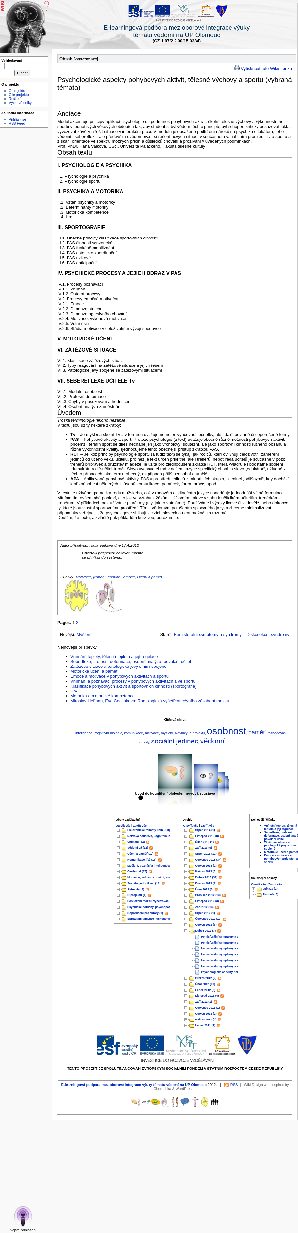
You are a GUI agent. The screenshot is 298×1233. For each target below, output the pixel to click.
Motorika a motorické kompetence (102, 695)
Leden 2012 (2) (205, 990)
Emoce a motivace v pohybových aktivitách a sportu (119, 676)
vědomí (212, 741)
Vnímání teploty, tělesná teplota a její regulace (114, 656)
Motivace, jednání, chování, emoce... (152, 877)
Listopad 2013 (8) (207, 836)
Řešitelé (15, 99)
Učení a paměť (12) (140, 854)
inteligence (83, 733)
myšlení (167, 733)
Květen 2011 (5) (206, 1019)
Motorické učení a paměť (94, 671)
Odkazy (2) (270, 888)
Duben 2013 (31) (206, 877)
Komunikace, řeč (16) (142, 860)
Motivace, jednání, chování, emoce (105, 577)
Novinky (181, 733)
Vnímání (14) (136, 842)
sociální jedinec (174, 741)
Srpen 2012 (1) (205, 913)
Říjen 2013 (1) (204, 842)
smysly (144, 742)
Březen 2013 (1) (206, 883)
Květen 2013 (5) (206, 871)
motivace (152, 733)
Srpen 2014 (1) (205, 830)
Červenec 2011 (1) (207, 1008)
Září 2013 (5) (203, 848)
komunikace (133, 733)
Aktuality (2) (135, 889)
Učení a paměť (149, 577)
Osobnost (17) (137, 871)
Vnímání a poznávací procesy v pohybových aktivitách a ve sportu (133, 681)
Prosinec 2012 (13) (208, 895)
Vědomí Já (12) (137, 848)
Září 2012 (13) (204, 907)
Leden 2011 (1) (205, 1025)
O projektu (17, 91)
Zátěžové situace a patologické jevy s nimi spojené (118, 666)
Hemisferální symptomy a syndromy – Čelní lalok (235, 937)
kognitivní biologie (108, 733)
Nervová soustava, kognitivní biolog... (153, 836)
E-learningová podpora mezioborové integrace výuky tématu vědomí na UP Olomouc (134, 1085)
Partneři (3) (270, 894)
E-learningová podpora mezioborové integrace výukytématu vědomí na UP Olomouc (177, 31)
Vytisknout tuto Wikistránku (266, 68)
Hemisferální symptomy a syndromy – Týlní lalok (234, 954)
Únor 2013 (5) (204, 889)
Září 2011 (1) (203, 1002)
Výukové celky (20, 103)
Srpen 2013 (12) (206, 854)
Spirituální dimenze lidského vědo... (151, 919)
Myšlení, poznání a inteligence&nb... (152, 866)
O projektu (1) (136, 895)
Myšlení (84, 634)
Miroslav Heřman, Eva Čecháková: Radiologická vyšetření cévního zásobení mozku (149, 700)
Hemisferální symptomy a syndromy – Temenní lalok (237, 942)
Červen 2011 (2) (206, 1014)
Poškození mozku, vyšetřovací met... (152, 901)
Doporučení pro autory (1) (145, 913)
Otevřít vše (123, 825)
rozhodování (277, 733)
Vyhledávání (11, 60)
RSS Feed (17, 123)
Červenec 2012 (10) (208, 919)
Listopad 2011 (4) (207, 996)
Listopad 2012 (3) (207, 901)
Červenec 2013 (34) (208, 860)
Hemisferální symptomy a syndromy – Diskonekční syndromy (231, 634)
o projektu (197, 733)
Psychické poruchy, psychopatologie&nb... (156, 907)
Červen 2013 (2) (206, 866)
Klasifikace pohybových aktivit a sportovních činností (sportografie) (133, 686)
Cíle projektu (19, 95)
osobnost (226, 730)
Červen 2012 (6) (206, 925)
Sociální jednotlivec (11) (143, 883)
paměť (256, 732)
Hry (73, 691)
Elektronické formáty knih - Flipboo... (152, 830)
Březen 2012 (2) (206, 978)
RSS (234, 1085)
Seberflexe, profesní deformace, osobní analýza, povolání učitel (130, 661)
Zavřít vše (140, 825)
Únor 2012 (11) (205, 984)
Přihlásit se (17, 119)
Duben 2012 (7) (205, 931)
